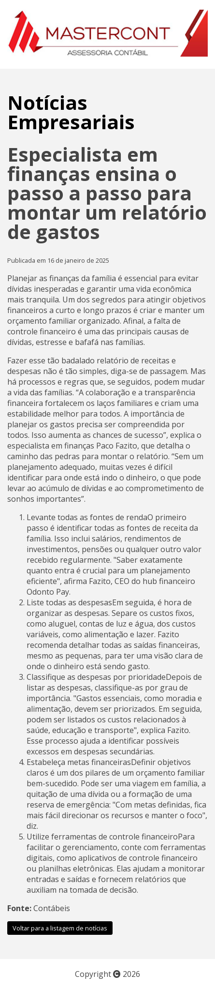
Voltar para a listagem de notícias (60, 928)
